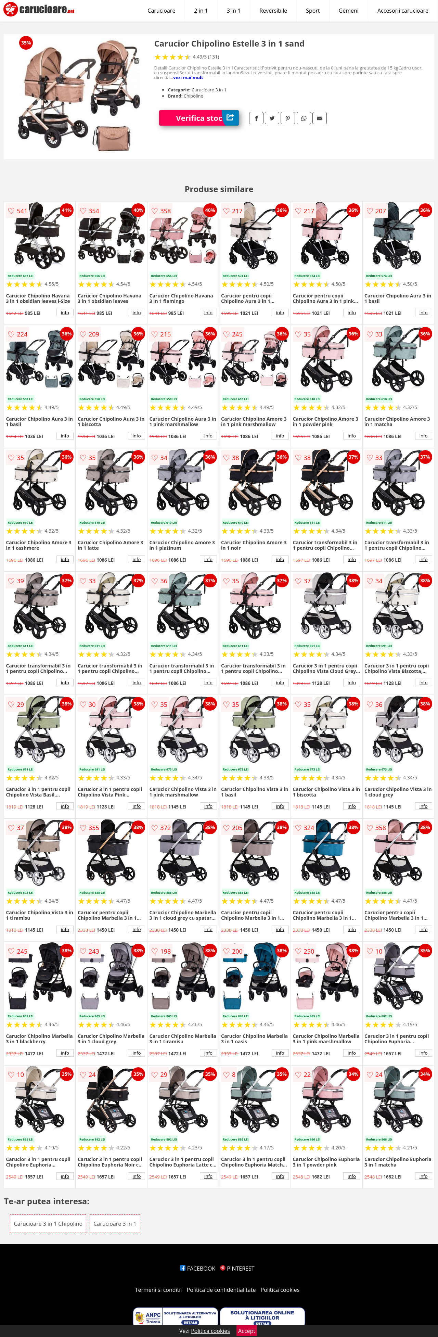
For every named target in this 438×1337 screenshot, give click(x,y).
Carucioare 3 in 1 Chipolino (48, 1223)
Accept (246, 1331)
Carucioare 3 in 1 (115, 1223)
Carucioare (161, 10)
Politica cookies (280, 1290)
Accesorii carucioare (402, 10)
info (65, 312)
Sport (313, 10)
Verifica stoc (207, 118)
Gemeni (349, 10)
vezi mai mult (188, 77)
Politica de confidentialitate (221, 1290)
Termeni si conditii (158, 1290)
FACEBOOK (197, 1268)
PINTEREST (237, 1268)
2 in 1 (201, 10)
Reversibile (273, 10)
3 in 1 (234, 10)
